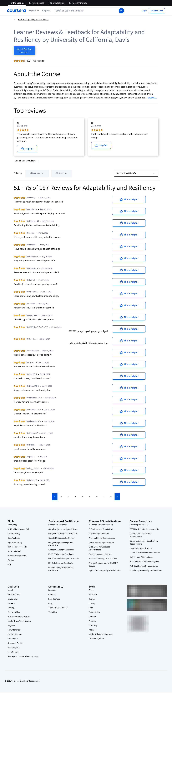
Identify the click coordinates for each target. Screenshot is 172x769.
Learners (52, 590)
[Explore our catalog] (34, 10)
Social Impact (13, 647)
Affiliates (93, 629)
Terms (92, 599)
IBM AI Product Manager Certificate (63, 558)
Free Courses (14, 652)
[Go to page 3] (75, 496)
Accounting (12, 524)
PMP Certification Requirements (144, 566)
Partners (52, 594)
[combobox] (86, 10)
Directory (93, 625)
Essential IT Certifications (141, 548)
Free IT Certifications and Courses (145, 552)
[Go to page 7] (103, 496)
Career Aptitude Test (139, 524)
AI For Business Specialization (102, 529)
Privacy (92, 603)
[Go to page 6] (96, 496)
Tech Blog (52, 612)
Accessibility (94, 612)
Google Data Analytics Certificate (62, 533)
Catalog (11, 607)
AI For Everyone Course (99, 533)
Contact (92, 616)
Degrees (11, 625)
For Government (15, 634)
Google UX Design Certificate (61, 549)
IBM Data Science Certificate (60, 563)
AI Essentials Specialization (101, 524)
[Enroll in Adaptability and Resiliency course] (24, 50)
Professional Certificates (19, 616)
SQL (9, 564)
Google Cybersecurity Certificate (63, 529)
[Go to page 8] (110, 496)
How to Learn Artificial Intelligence (145, 561)
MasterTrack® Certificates (19, 621)
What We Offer (14, 594)
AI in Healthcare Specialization (102, 538)
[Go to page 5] (89, 496)
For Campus (13, 638)
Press (91, 590)
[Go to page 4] (82, 496)
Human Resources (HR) (17, 546)
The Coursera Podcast (58, 607)
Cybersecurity (14, 533)
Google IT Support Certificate (61, 538)
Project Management (17, 555)
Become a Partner (15, 643)
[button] (46, 10)
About (10, 590)
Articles (92, 621)
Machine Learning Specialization (103, 558)
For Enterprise (14, 629)
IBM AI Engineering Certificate (61, 554)
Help (91, 607)
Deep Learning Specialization (101, 542)
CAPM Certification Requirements (144, 529)
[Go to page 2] (68, 496)
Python (11, 560)
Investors (93, 594)
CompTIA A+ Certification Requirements (141, 535)
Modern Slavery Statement (101, 634)
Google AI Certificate (57, 524)
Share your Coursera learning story (23, 656)
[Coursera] (16, 10)
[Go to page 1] (61, 496)
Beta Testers (54, 599)
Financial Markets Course (100, 554)
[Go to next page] (117, 496)
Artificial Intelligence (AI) (18, 529)
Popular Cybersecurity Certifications (146, 570)
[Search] (121, 10)
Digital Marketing (15, 542)
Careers (11, 603)
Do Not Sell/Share (96, 638)
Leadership (12, 599)
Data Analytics (14, 538)
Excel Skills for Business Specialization (99, 548)
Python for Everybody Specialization (105, 570)
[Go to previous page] (54, 496)
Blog (50, 603)
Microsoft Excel (14, 551)
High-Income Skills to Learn (141, 557)
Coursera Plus (14, 612)
